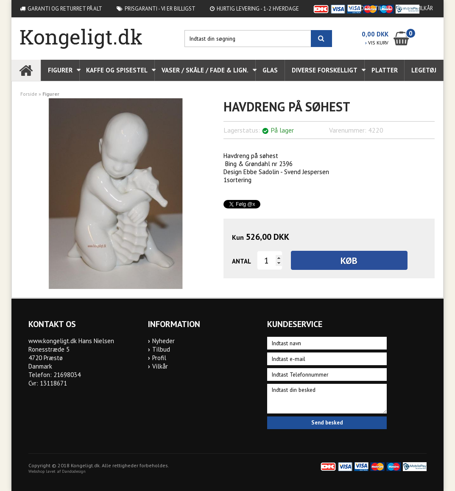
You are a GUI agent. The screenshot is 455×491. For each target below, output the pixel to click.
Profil (405, 8)
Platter (384, 70)
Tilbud (383, 8)
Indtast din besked (327, 398)
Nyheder (358, 8)
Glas (270, 70)
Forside (28, 94)
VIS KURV (376, 42)
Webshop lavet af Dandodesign (57, 471)
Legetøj (423, 70)
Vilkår (425, 8)
